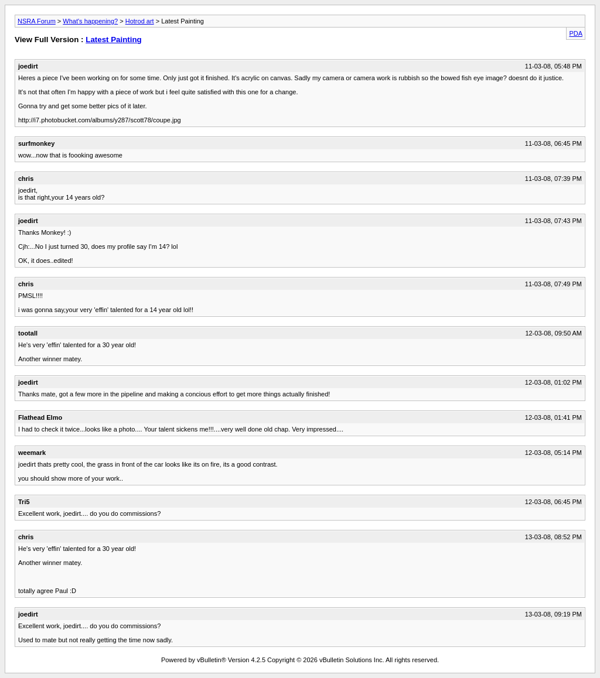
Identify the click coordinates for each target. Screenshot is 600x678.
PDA (575, 33)
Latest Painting (114, 39)
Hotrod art (139, 21)
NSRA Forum (37, 21)
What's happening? (90, 21)
